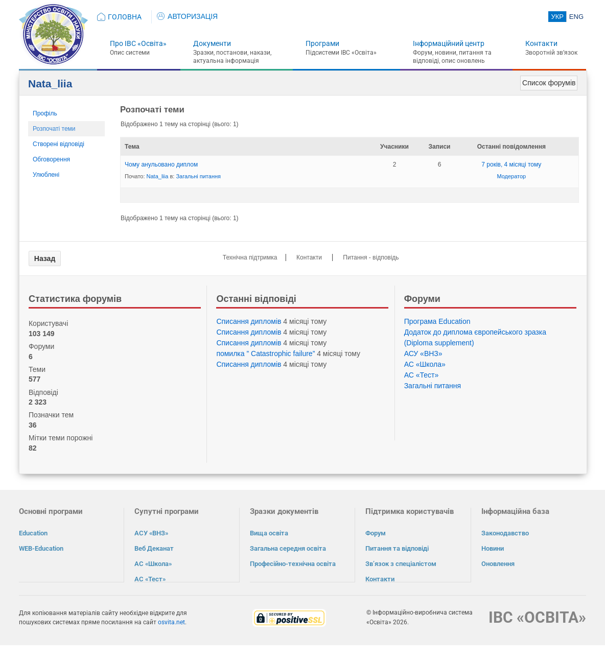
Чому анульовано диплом (161, 164)
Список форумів (548, 83)
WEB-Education (41, 548)
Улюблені (46, 174)
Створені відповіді (58, 144)
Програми (322, 43)
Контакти (541, 43)
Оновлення (498, 564)
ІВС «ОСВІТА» (537, 617)
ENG (576, 16)
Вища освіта (269, 533)
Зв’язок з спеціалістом (400, 564)
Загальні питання (198, 176)
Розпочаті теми (54, 128)
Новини (492, 548)
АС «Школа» (425, 364)
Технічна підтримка (250, 257)
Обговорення (51, 159)
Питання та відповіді (397, 548)
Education (33, 533)
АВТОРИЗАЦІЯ (187, 16)
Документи (212, 43)
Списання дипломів (248, 321)
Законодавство (505, 533)
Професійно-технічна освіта (293, 564)
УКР (557, 16)
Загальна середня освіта (288, 548)
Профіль (45, 113)
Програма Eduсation (437, 321)
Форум (375, 533)
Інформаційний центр (448, 43)
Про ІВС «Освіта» (138, 43)
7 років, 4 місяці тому (511, 164)
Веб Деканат (154, 548)
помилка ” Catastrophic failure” (265, 353)
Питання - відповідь (371, 257)
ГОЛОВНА (125, 17)
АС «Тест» (421, 375)
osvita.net (171, 621)
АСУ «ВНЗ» (423, 353)
